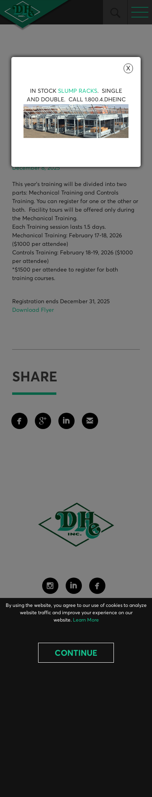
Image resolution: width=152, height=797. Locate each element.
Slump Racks (77, 91)
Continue (76, 653)
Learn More (86, 620)
